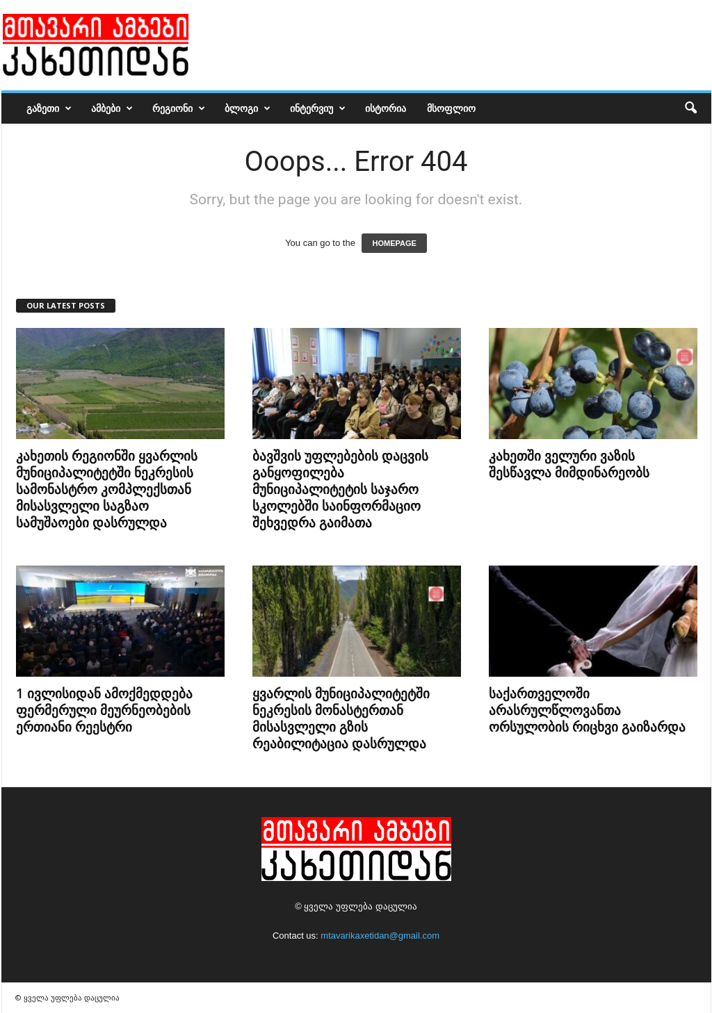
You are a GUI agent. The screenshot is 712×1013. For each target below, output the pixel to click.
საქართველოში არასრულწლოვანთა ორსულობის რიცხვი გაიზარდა (587, 710)
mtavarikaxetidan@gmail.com (380, 935)
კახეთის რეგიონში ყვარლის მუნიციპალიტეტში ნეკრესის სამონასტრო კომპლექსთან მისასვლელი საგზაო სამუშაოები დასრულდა (106, 489)
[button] (690, 108)
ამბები (112, 108)
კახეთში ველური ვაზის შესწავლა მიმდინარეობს (569, 464)
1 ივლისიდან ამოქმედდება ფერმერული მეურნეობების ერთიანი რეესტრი (104, 710)
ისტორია (385, 108)
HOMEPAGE (394, 243)
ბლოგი (247, 108)
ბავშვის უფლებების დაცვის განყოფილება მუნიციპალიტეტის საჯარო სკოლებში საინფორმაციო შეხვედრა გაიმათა (340, 489)
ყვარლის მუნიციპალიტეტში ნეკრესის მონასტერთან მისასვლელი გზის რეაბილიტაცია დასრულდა (341, 718)
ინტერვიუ (318, 108)
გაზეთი (49, 108)
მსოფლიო (451, 108)
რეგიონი (178, 108)
